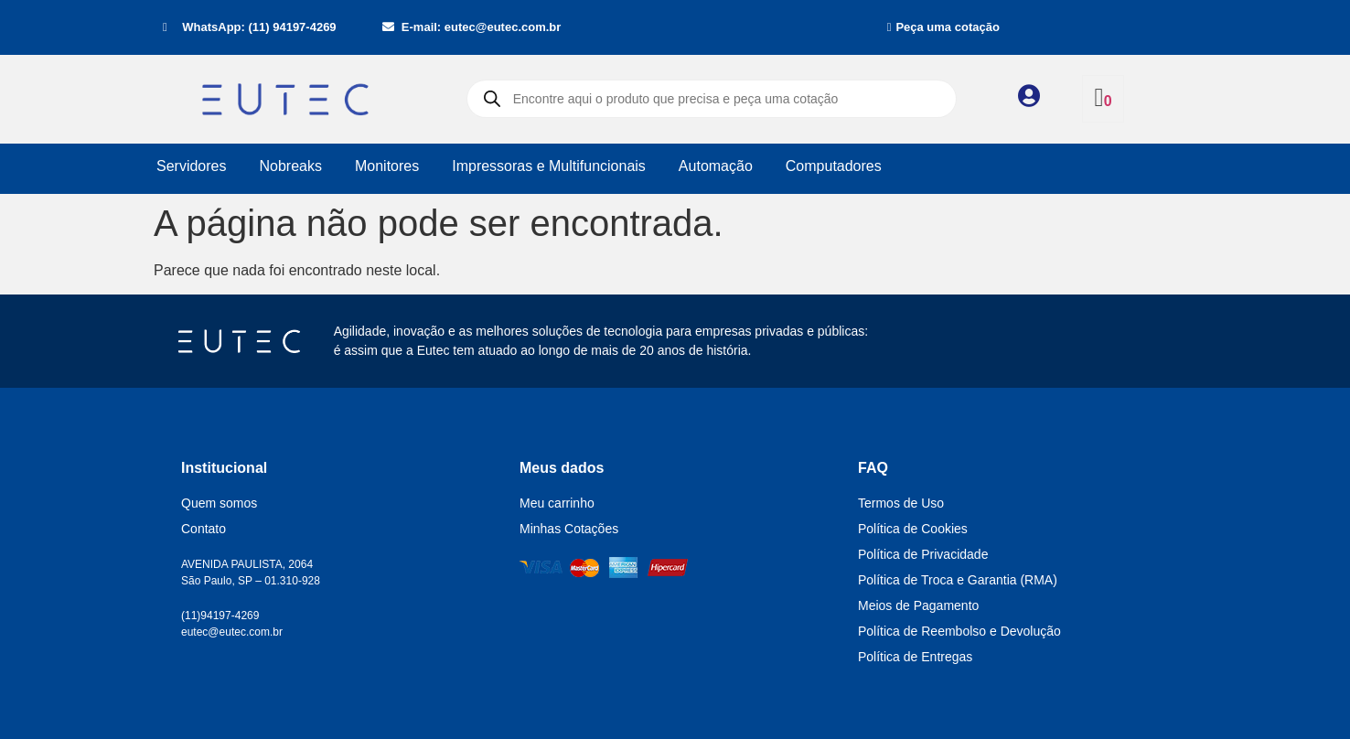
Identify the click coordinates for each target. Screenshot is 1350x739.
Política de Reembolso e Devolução (959, 631)
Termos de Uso (901, 503)
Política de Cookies (913, 528)
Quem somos (219, 503)
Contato (203, 528)
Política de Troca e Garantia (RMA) (957, 580)
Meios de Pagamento (918, 605)
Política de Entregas (915, 656)
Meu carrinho (557, 503)
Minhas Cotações (569, 528)
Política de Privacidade (923, 554)
